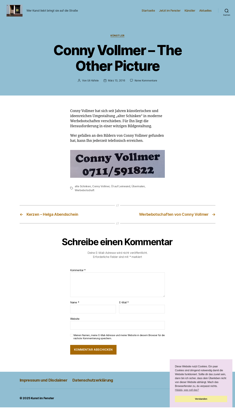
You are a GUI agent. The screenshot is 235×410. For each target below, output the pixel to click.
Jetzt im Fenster (169, 12)
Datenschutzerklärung (92, 382)
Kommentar (78, 272)
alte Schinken (83, 189)
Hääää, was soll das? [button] (187, 390)
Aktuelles (205, 12)
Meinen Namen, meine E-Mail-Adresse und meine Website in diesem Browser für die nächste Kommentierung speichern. (119, 340)
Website (74, 321)
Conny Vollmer (101, 189)
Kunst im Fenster (42, 400)
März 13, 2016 (116, 83)
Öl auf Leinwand (120, 189)
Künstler (190, 12)
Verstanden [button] (201, 399)
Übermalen (138, 189)
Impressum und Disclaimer (43, 382)
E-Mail (124, 305)
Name (74, 305)
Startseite (148, 12)
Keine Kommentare (146, 83)
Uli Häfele (93, 83)
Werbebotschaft (84, 193)
